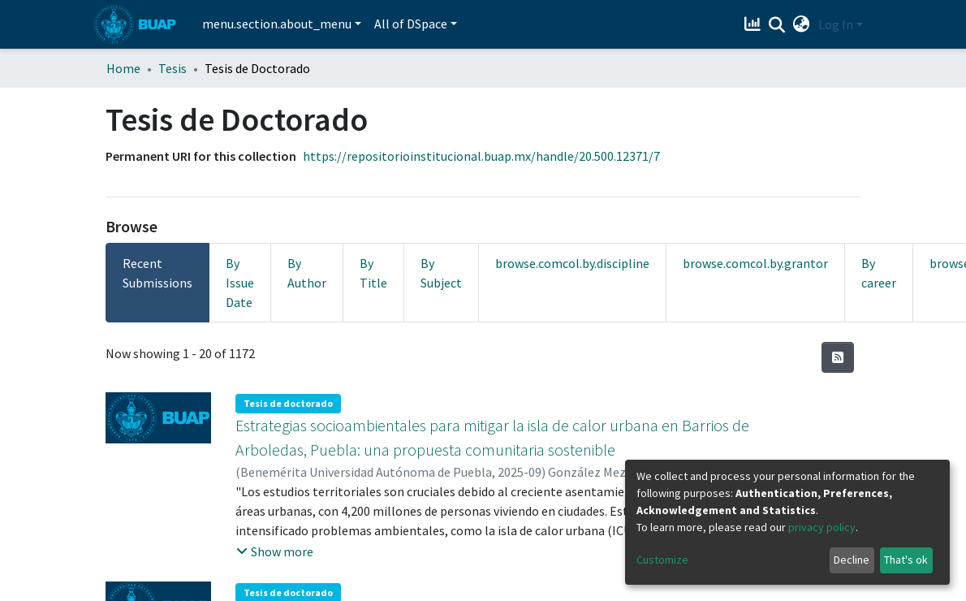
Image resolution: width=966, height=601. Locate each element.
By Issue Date (240, 282)
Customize (662, 559)
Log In (835, 24)
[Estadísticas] (754, 24)
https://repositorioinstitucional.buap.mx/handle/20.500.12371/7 (481, 156)
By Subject (441, 273)
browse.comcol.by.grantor (755, 263)
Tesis (172, 68)
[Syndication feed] (838, 357)
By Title (373, 273)
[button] (801, 24)
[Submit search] (777, 25)
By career (878, 273)
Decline (851, 559)
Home (123, 68)
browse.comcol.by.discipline (572, 263)
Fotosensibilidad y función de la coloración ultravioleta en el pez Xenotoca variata (503, 572)
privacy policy (822, 527)
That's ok (906, 559)
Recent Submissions (157, 273)
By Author (306, 273)
